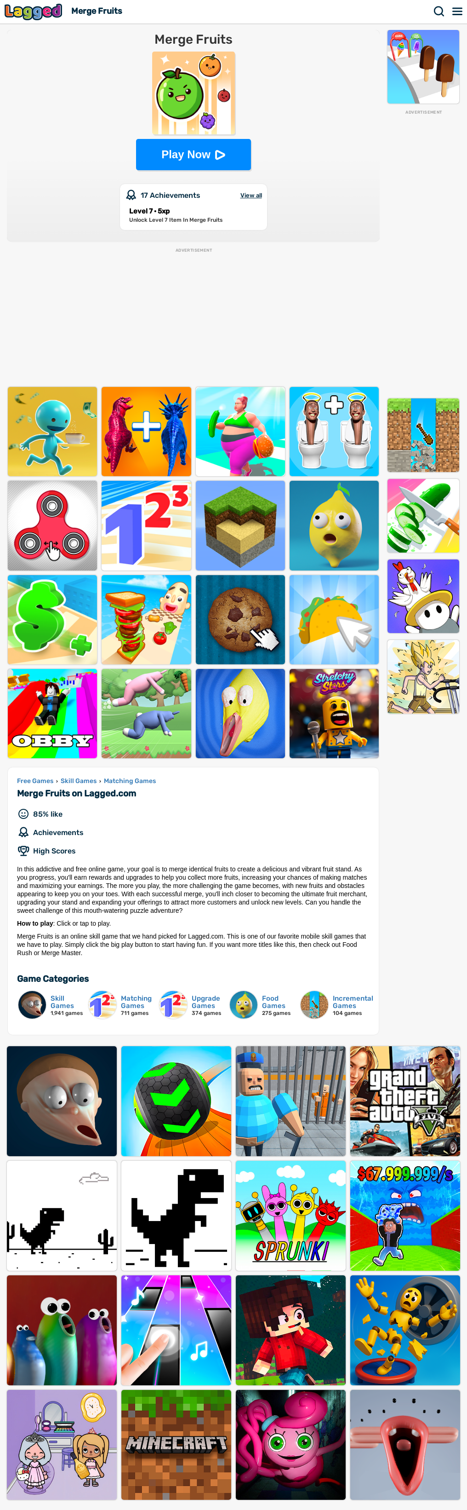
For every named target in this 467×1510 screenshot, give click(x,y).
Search (439, 11)
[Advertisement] (423, 253)
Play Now (186, 154)
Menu (458, 11)
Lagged (34, 11)
